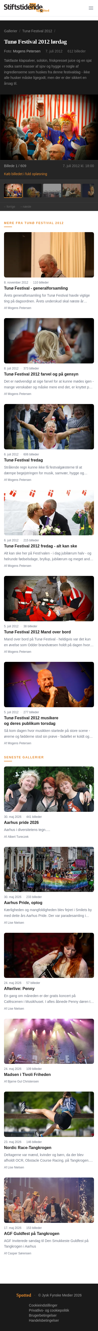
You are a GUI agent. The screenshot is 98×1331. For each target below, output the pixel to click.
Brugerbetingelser (43, 1315)
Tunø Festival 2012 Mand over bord (37, 632)
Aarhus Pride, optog (23, 903)
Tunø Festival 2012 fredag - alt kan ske (40, 546)
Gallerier (10, 31)
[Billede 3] (52, 190)
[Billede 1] (13, 190)
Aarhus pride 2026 (21, 822)
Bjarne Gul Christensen (23, 1081)
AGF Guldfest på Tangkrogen (31, 1233)
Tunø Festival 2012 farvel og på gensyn (41, 374)
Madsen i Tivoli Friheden (27, 1074)
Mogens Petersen (27, 51)
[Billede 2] (33, 190)
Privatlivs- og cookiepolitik (49, 1310)
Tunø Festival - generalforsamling (36, 288)
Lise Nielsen (16, 922)
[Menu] (91, 8)
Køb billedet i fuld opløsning (25, 174)
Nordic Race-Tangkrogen (27, 1148)
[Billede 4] (72, 190)
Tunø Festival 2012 (37, 31)
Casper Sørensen (19, 1253)
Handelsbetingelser (44, 1320)
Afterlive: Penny (19, 988)
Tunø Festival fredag (23, 460)
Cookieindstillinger (43, 1305)
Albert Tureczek (18, 837)
